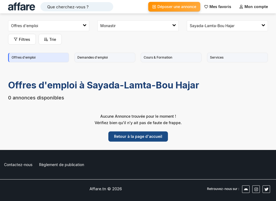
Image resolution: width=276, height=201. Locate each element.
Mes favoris (217, 6)
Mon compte (253, 6)
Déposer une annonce (174, 6)
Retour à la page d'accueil (138, 136)
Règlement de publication (61, 164)
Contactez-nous (18, 164)
